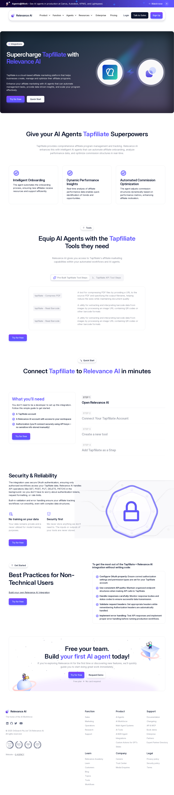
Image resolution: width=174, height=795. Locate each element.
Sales (87, 717)
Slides (118, 747)
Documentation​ (153, 717)
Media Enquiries (123, 767)
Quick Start (35, 99)
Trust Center (121, 763)
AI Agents (120, 717)
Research (89, 730)
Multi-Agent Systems (125, 725)
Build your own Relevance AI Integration (29, 592)
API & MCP (151, 725)
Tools (87, 780)
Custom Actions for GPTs (126, 742)
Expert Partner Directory (157, 742)
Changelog (151, 721)
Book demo (152, 730)
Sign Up (156, 15)
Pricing (113, 15)
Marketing (89, 721)
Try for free (15, 99)
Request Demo (96, 675)
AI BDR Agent (121, 734)
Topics (88, 776)
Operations (90, 725)
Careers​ (119, 759)
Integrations (121, 738)
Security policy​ (153, 763)
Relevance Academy (94, 759)
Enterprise (101, 15)
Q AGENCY (19, 754)
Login (126, 15)
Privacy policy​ (153, 759)
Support (88, 734)
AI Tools (119, 730)
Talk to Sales (139, 15)
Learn (87, 763)
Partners (150, 738)
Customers (89, 767)
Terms (149, 767)
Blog (87, 772)
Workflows (89, 784)
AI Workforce (121, 721)
